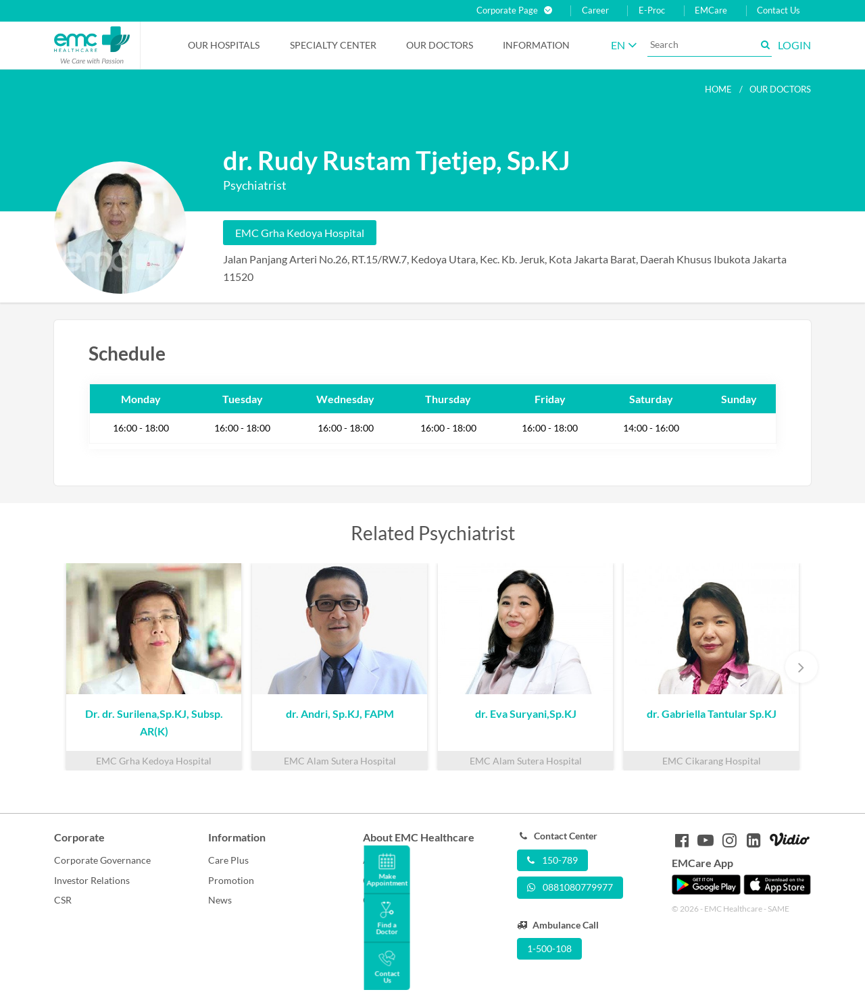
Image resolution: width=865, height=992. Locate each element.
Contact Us (778, 10)
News (220, 900)
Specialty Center (333, 45)
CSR (63, 900)
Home (718, 89)
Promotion (231, 880)
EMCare (711, 10)
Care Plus (228, 860)
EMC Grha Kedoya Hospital (299, 232)
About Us (382, 860)
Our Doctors (439, 45)
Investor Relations (92, 880)
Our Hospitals (224, 45)
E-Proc (652, 10)
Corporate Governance (102, 860)
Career (595, 10)
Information (536, 45)
